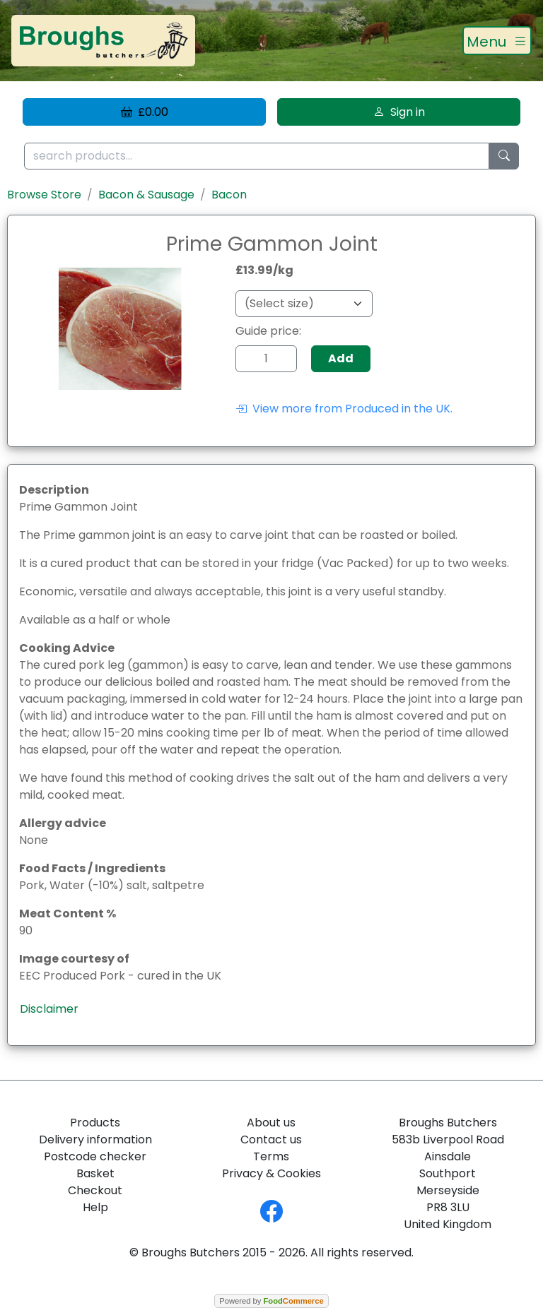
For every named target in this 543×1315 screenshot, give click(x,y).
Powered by (271, 1301)
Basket (95, 1173)
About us (271, 1122)
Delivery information (95, 1139)
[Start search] (504, 156)
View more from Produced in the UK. (343, 408)
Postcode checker (95, 1156)
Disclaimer (49, 1009)
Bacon (229, 194)
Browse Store (44, 194)
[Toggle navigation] (497, 41)
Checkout (95, 1190)
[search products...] (256, 156)
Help (95, 1207)
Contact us (271, 1139)
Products (95, 1122)
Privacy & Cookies (271, 1173)
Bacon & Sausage (146, 194)
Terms (271, 1156)
